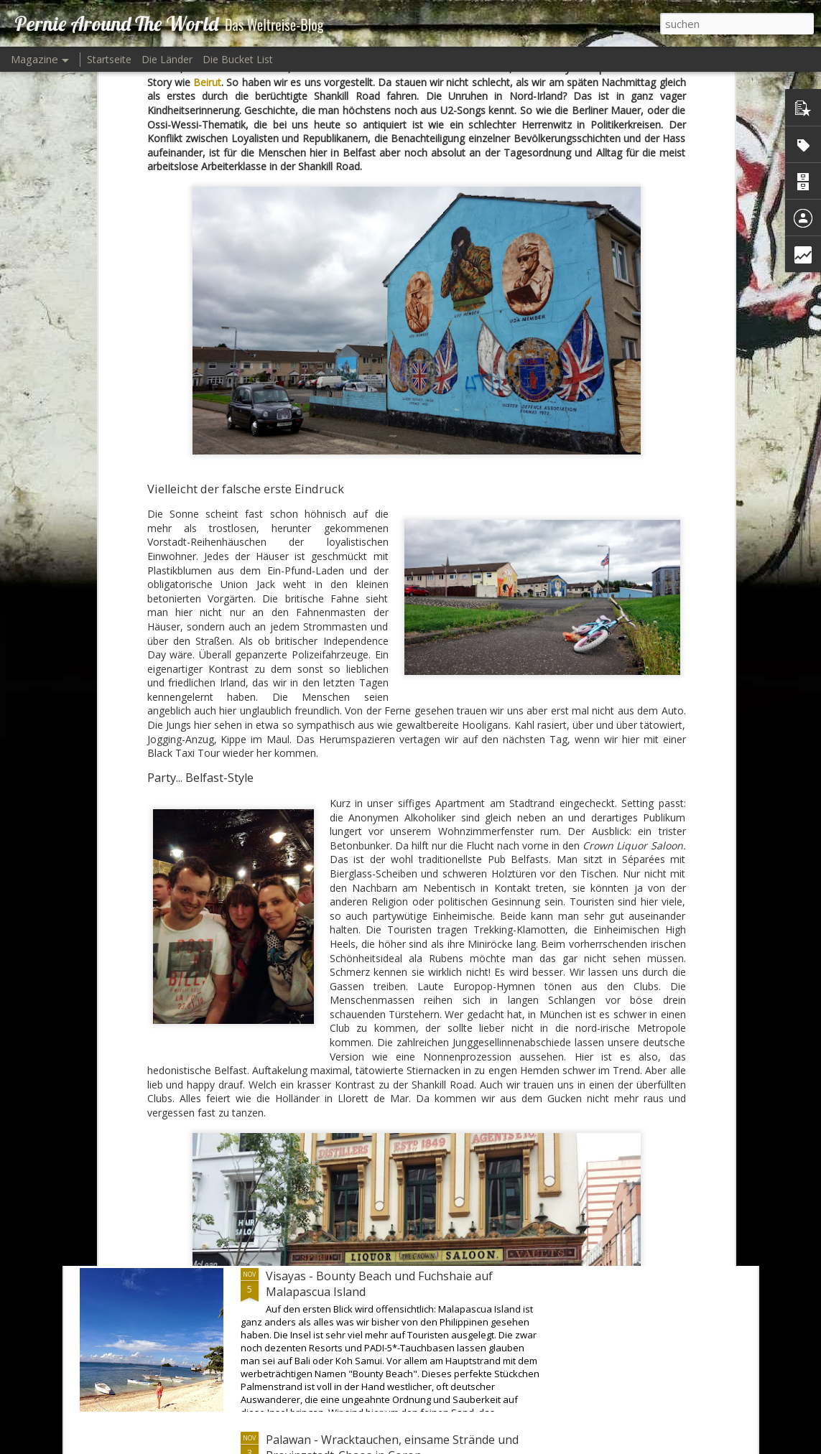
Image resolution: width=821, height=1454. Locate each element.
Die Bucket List (238, 59)
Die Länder (167, 59)
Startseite (109, 59)
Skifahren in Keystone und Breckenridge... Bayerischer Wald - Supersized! (378, 1120)
